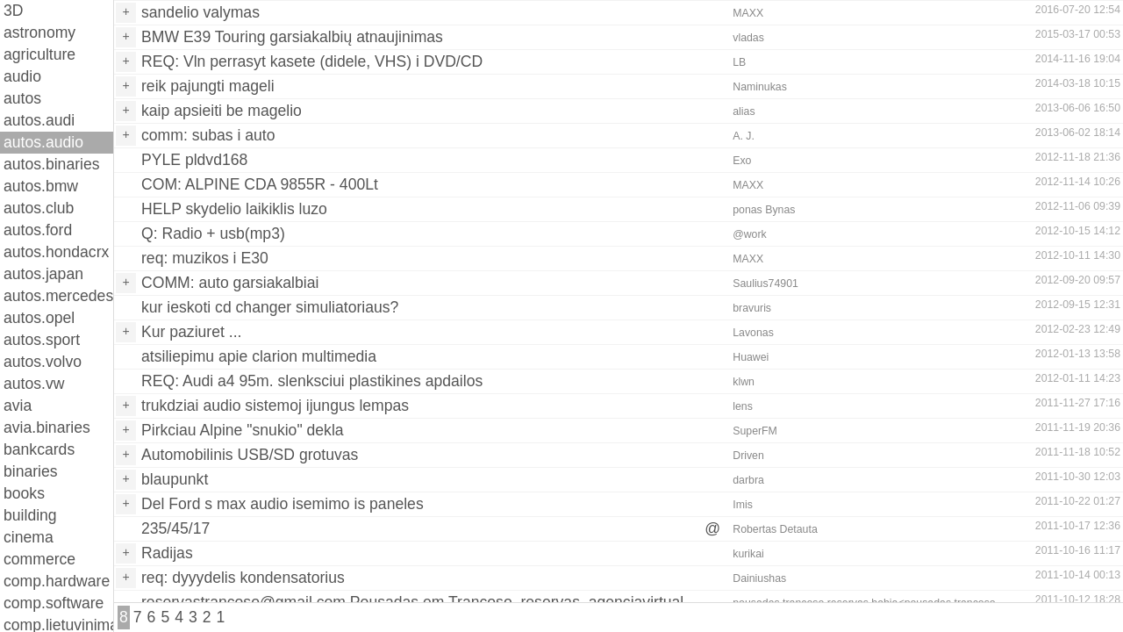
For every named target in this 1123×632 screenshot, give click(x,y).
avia (18, 405)
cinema (29, 537)
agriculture (39, 54)
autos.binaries (52, 164)
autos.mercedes (58, 296)
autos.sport (42, 339)
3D (14, 10)
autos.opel (39, 318)
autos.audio (43, 142)
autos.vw (34, 383)
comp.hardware (57, 581)
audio (22, 76)
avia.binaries (47, 427)
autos (22, 98)
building (30, 515)
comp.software (54, 603)
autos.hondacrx (56, 252)
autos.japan (43, 274)
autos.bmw (41, 186)
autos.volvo (43, 361)
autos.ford (38, 230)
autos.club (39, 208)
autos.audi (39, 120)
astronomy (39, 32)
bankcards (39, 449)
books (24, 493)
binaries (31, 471)
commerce (39, 559)
